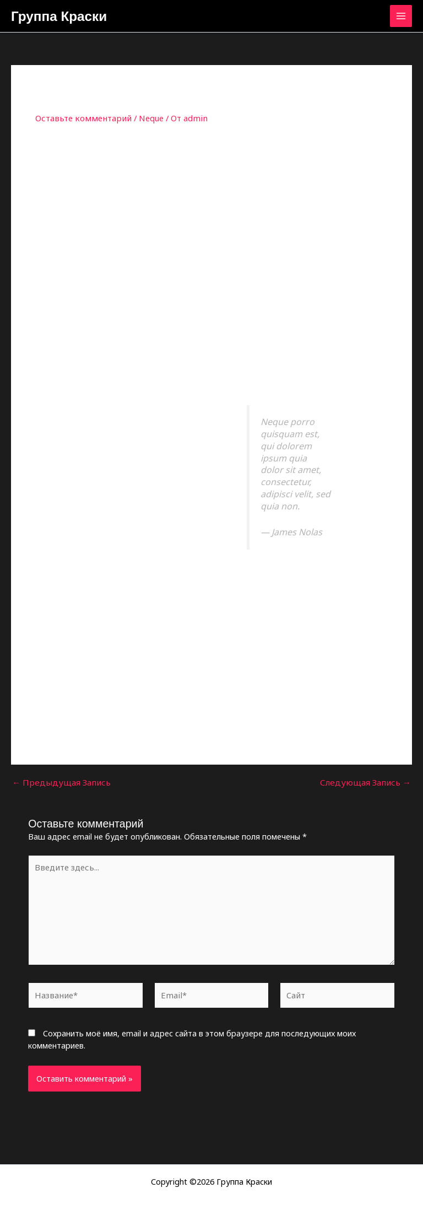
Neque (144, 120)
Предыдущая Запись (58, 784)
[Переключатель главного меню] (401, 17)
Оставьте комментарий (79, 120)
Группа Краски (65, 16)
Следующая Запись (369, 784)
